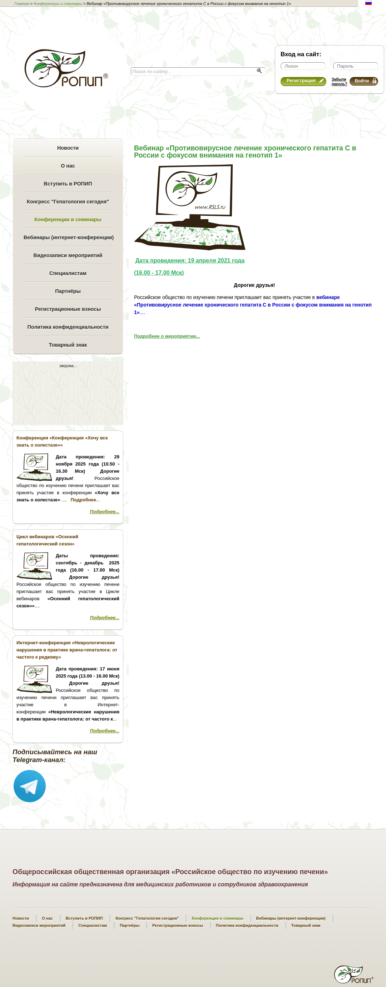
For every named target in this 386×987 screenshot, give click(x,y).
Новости (68, 148)
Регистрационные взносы (68, 309)
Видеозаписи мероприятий (68, 255)
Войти (365, 80)
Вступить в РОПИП (68, 184)
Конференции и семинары (58, 3)
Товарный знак (68, 345)
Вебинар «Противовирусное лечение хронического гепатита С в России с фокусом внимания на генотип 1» (245, 151)
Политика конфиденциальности (67, 327)
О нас (68, 166)
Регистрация (305, 80)
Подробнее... (104, 511)
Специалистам (67, 273)
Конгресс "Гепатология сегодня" (68, 201)
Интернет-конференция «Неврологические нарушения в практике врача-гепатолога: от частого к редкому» (66, 650)
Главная (21, 3)
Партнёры (67, 291)
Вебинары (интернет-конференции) (68, 237)
